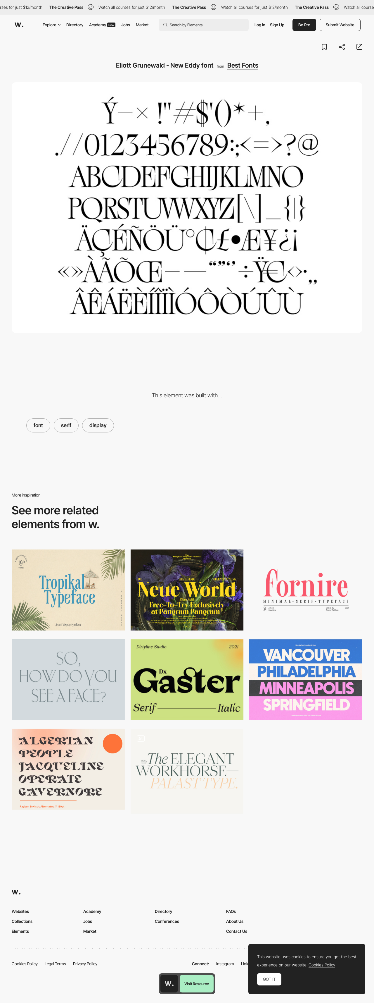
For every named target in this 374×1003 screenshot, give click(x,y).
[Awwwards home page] (169, 983)
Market (142, 24)
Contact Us (236, 931)
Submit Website (340, 24)
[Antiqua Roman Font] (68, 679)
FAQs (231, 911)
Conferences (167, 921)
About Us (234, 921)
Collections (22, 921)
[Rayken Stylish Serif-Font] (68, 769)
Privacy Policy (85, 963)
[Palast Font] (187, 771)
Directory (74, 24)
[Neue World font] (187, 589)
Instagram (225, 963)
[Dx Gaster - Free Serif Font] (187, 679)
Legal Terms (55, 963)
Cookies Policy (25, 963)
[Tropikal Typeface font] (68, 589)
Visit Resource (196, 983)
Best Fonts (242, 65)
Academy (102, 24)
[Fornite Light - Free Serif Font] (305, 589)
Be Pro (304, 24)
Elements (20, 931)
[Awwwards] (19, 25)
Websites (20, 911)
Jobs (125, 24)
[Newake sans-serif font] (305, 679)
